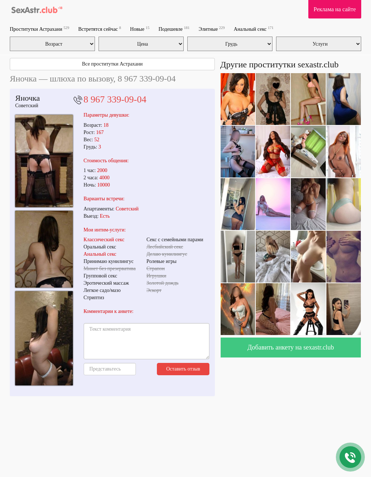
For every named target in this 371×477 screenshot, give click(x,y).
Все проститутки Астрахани (112, 64)
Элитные (212, 29)
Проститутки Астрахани (39, 29)
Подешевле (173, 29)
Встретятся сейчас (99, 29)
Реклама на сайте (335, 9)
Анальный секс (254, 29)
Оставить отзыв (183, 369)
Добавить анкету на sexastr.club (290, 347)
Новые (139, 29)
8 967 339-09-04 (115, 99)
